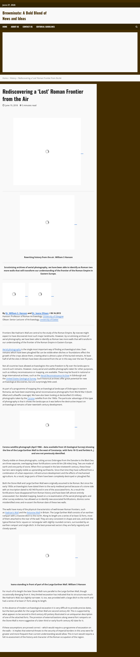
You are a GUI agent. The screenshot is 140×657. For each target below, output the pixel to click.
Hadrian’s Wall (12, 512)
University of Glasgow (53, 316)
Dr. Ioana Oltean (40, 313)
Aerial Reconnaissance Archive (55, 375)
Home (5, 26)
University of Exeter (49, 319)
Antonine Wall (33, 512)
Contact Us (28, 26)
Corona (31, 398)
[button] (136, 26)
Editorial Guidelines (45, 26)
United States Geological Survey (21, 378)
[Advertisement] (70, 52)
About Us (15, 26)
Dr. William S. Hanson (16, 313)
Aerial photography (12, 349)
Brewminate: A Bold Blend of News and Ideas (25, 15)
